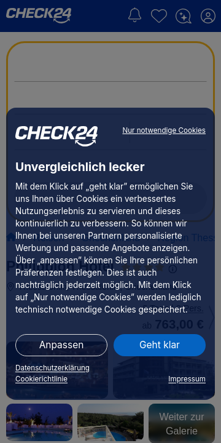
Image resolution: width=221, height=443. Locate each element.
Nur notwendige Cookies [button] (164, 130)
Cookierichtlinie (41, 379)
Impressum (187, 379)
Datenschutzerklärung (52, 368)
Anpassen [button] (61, 345)
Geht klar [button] (159, 345)
